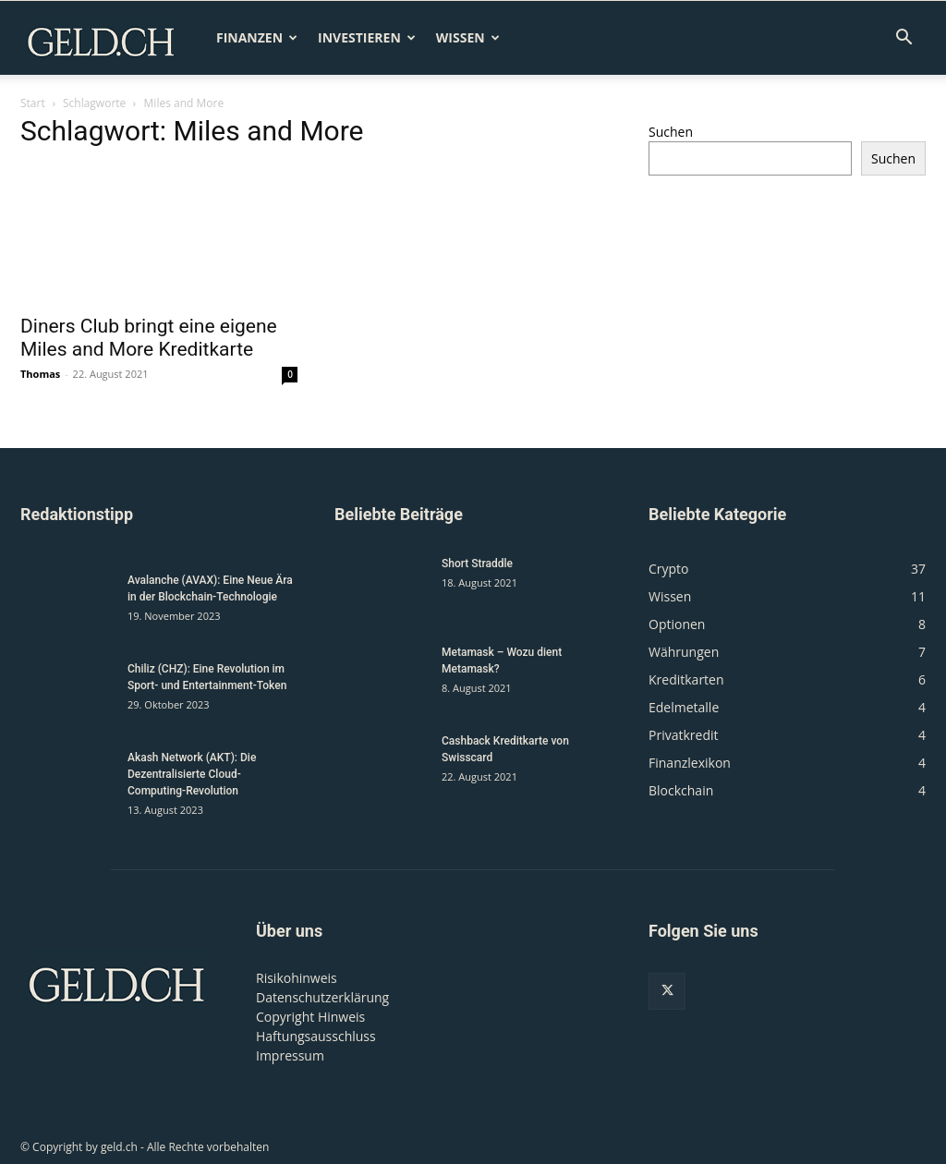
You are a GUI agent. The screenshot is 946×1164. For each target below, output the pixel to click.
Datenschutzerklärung (322, 997)
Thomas (40, 374)
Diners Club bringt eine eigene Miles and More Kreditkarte (148, 337)
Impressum (290, 1055)
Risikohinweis (296, 978)
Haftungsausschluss (316, 1036)
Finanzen (256, 37)
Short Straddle (477, 563)
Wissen (468, 37)
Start (32, 103)
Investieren (367, 37)
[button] (903, 39)
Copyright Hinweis (310, 1016)
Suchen (671, 131)
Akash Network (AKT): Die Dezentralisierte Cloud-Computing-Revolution (191, 774)
